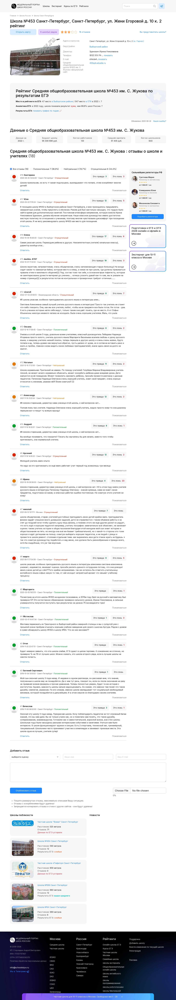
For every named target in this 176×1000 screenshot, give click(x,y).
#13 (21, 326)
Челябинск (81, 971)
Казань (79, 960)
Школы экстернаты (111, 963)
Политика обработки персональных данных (28, 961)
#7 (21, 509)
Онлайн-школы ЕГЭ (112, 944)
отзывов (84, 32)
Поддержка (134, 939)
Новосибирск (82, 952)
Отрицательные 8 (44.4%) (103, 169)
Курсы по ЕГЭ (70, 6)
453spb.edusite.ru (98, 63)
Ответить (24, 190)
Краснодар (81, 948)
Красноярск (81, 968)
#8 (21, 479)
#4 (21, 616)
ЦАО (52, 988)
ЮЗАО (53, 957)
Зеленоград (55, 992)
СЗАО (52, 984)
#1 (21, 706)
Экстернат (57, 6)
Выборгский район (99, 46)
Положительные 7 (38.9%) (46, 169)
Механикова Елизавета (149, 203)
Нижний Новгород (84, 964)
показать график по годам (46, 111)
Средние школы (57, 944)
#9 (21, 453)
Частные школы (57, 948)
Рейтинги (83, 6)
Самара (79, 975)
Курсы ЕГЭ (108, 948)
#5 (21, 589)
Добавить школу (137, 943)
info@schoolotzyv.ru (19, 967)
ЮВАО (53, 980)
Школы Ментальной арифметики (112, 992)
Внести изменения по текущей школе (146, 947)
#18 (21, 175)
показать (108, 55)
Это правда (100, 176)
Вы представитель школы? (153, 32)
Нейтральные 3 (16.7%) (75, 169)
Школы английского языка (112, 975)
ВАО (52, 965)
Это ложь (118, 176)
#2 (21, 670)
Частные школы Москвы (110, 953)
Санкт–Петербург (84, 944)
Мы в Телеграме (19, 971)
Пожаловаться (119, 190)
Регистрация (135, 951)
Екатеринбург (82, 956)
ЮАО (52, 972)
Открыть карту (23, 32)
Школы (46, 6)
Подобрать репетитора (147, 217)
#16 (21, 235)
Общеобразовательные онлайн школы (113, 968)
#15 (21, 259)
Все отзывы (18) (20, 169)
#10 (21, 424)
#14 (21, 292)
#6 (21, 556)
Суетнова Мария (146, 177)
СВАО (52, 961)
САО (52, 969)
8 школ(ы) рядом (48, 32)
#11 (21, 395)
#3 (21, 643)
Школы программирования (111, 981)
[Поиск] (140, 6)
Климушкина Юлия (147, 190)
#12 (21, 362)
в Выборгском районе (62, 101)
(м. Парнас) (138, 41)
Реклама (133, 960)
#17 (21, 199)
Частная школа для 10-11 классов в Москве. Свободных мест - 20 (85, 996)
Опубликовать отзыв (26, 790)
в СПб (88, 101)
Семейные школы (111, 959)
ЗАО (52, 976)
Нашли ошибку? (159, 121)
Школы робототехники (113, 987)
